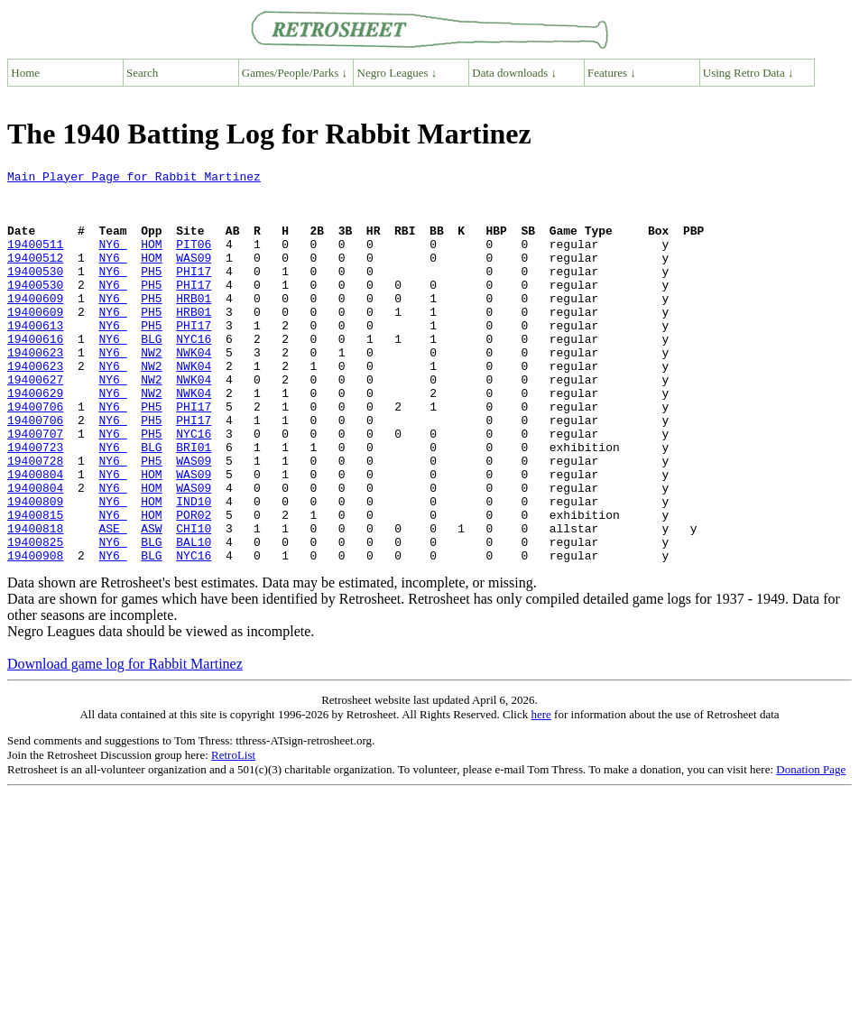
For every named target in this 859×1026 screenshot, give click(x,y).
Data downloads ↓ (514, 72)
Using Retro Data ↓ (748, 72)
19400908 (35, 633)
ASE (112, 601)
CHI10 (193, 601)
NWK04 (193, 390)
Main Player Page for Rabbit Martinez (134, 179)
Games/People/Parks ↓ (294, 72)
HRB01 (193, 325)
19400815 (35, 585)
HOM (151, 260)
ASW (151, 601)
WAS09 (193, 276)
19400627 (35, 422)
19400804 (35, 536)
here (540, 793)
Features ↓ (611, 72)
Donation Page (810, 848)
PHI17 (193, 292)
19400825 (35, 617)
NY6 (112, 260)
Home (25, 72)
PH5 (151, 292)
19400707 (35, 487)
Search (142, 72)
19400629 (35, 438)
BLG (151, 373)
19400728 (35, 520)
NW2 (151, 390)
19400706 (35, 455)
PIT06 (193, 260)
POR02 (193, 585)
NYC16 (193, 373)
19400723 (35, 503)
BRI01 (193, 503)
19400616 (35, 373)
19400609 (35, 325)
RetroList (233, 833)
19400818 (35, 601)
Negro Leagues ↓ (397, 72)
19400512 (35, 276)
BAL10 (193, 617)
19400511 (35, 260)
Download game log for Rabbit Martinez (125, 742)
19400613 (35, 357)
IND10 (193, 568)
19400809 (35, 568)
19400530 (35, 292)
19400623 (35, 390)
